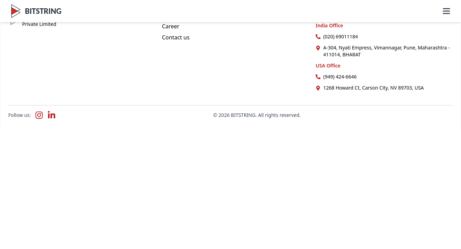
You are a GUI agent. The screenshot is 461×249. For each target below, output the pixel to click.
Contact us (176, 37)
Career (170, 26)
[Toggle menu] (446, 11)
